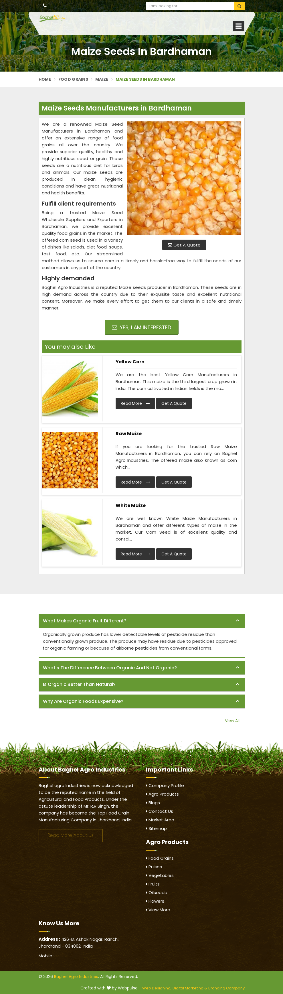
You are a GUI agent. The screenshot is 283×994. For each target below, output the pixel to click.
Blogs (153, 803)
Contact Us (159, 811)
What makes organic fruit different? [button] (84, 621)
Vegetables (160, 875)
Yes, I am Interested (141, 327)
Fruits (153, 884)
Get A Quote (184, 245)
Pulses (154, 867)
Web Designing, (156, 988)
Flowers (155, 901)
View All (232, 720)
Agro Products (162, 794)
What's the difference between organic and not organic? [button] (110, 667)
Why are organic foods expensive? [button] (83, 701)
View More (158, 910)
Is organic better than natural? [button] (79, 684)
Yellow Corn (130, 361)
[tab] (142, 621)
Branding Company (226, 988)
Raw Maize (129, 433)
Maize (101, 79)
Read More (135, 403)
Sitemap (156, 828)
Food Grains (73, 79)
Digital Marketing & (190, 988)
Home (45, 79)
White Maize (131, 505)
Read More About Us (71, 835)
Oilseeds (156, 893)
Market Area (160, 820)
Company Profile (165, 785)
